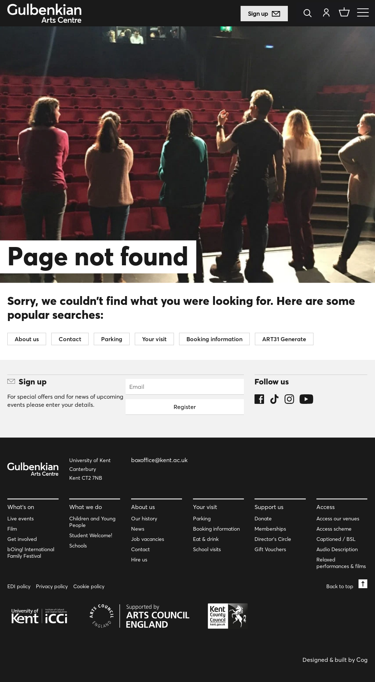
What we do (85, 506)
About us (27, 339)
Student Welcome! (90, 535)
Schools (78, 545)
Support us (269, 506)
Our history (144, 518)
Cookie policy (88, 586)
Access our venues (337, 518)
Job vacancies (147, 539)
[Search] (310, 13)
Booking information (214, 339)
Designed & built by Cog (335, 659)
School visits (207, 549)
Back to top (346, 584)
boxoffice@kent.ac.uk (159, 460)
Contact (70, 339)
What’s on (20, 506)
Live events (20, 518)
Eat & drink (206, 539)
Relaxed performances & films (341, 562)
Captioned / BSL (336, 539)
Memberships (270, 529)
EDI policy (18, 586)
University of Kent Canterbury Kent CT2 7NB (90, 469)
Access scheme (334, 529)
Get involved (22, 539)
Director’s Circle (273, 539)
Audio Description (337, 549)
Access (325, 506)
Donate (263, 518)
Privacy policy (52, 586)
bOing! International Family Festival (30, 552)
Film (12, 529)
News (137, 529)
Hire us (139, 559)
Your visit (154, 339)
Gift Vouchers (270, 549)
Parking (111, 339)
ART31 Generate (284, 339)
